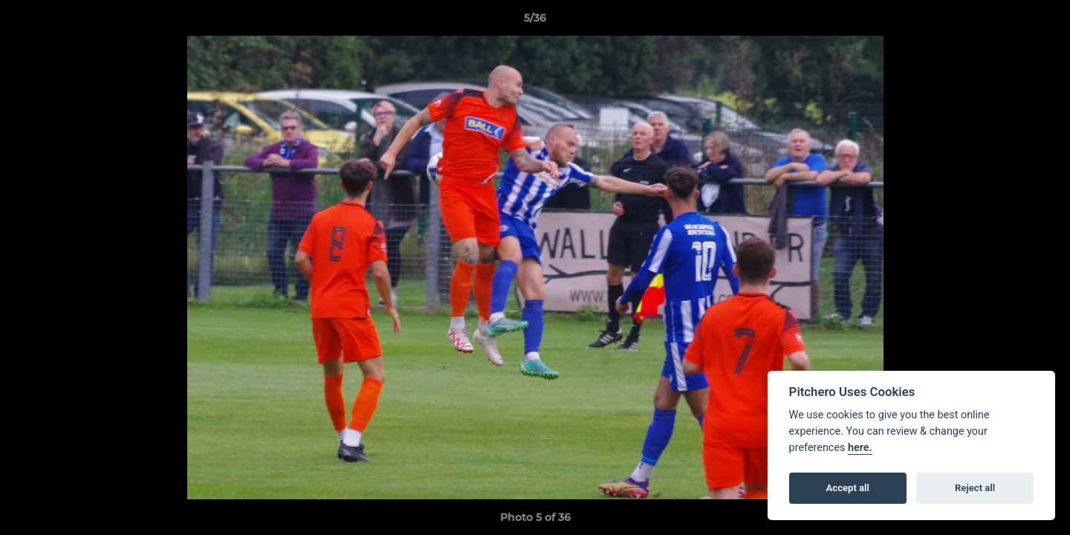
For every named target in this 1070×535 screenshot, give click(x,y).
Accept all (847, 487)
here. (860, 447)
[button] (1043, 21)
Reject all (975, 487)
